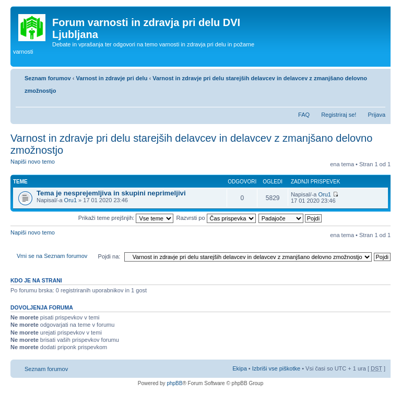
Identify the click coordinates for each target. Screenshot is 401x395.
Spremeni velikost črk (377, 101)
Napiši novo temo (35, 164)
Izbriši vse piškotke (277, 368)
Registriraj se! (338, 115)
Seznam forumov (48, 78)
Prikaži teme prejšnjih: (126, 218)
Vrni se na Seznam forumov (52, 256)
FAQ (304, 115)
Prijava (376, 115)
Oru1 (70, 200)
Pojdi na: (109, 256)
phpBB (174, 383)
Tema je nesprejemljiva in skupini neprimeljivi (111, 193)
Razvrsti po (216, 218)
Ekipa (239, 368)
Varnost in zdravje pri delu (111, 78)
